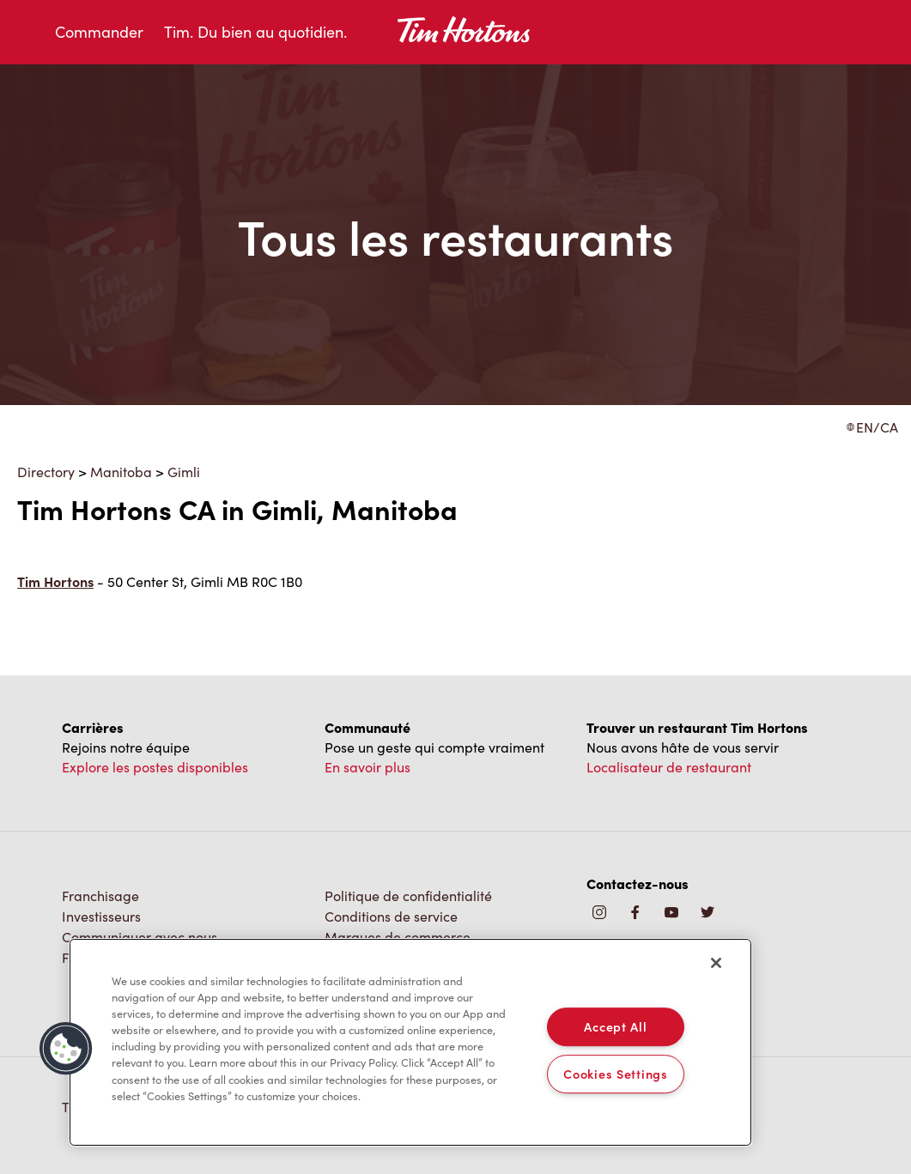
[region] (410, 1042)
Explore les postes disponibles (155, 767)
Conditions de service (391, 916)
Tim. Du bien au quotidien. (255, 31)
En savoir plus (367, 767)
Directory (46, 472)
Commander (99, 31)
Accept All (615, 1026)
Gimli (183, 472)
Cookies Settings (615, 1073)
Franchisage (100, 896)
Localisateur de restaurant (668, 767)
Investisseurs (101, 916)
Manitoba (121, 472)
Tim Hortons (55, 581)
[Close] (716, 963)
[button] (66, 1048)
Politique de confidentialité (408, 896)
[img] (707, 914)
